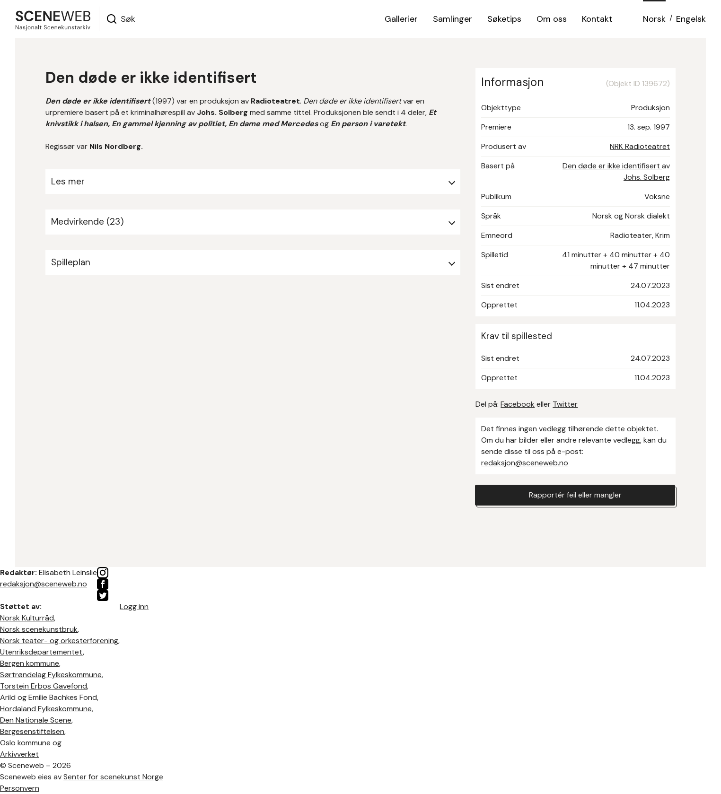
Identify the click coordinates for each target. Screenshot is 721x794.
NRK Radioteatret (640, 146)
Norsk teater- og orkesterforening (59, 641)
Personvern (19, 788)
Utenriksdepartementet (41, 652)
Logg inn (134, 606)
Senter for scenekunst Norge (113, 777)
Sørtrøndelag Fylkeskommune (51, 675)
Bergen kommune (29, 663)
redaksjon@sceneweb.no (524, 463)
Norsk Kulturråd (27, 618)
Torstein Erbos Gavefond (43, 686)
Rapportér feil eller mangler (575, 495)
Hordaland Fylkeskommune (46, 709)
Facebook (518, 404)
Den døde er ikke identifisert (612, 166)
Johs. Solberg (647, 177)
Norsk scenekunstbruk (39, 629)
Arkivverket (19, 754)
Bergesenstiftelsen (32, 731)
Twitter (565, 404)
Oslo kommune (25, 743)
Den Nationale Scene (35, 720)
